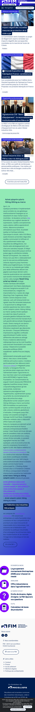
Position (4, 48)
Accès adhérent (10, 666)
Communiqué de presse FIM (10, 133)
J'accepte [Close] (27, 707)
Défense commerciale (10, 11)
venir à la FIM (11, 652)
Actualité (5, 92)
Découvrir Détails (9, 366)
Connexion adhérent (25, 8)
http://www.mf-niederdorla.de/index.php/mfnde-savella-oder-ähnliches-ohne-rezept (16, 493)
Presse (7, 664)
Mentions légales (11, 669)
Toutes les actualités (17, 182)
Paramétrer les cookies (18, 709)
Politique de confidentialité (14, 671)
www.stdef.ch (23, 486)
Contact (8, 662)
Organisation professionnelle (12, 55)
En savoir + (10, 544)
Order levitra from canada (13, 489)
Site (28, 218)
